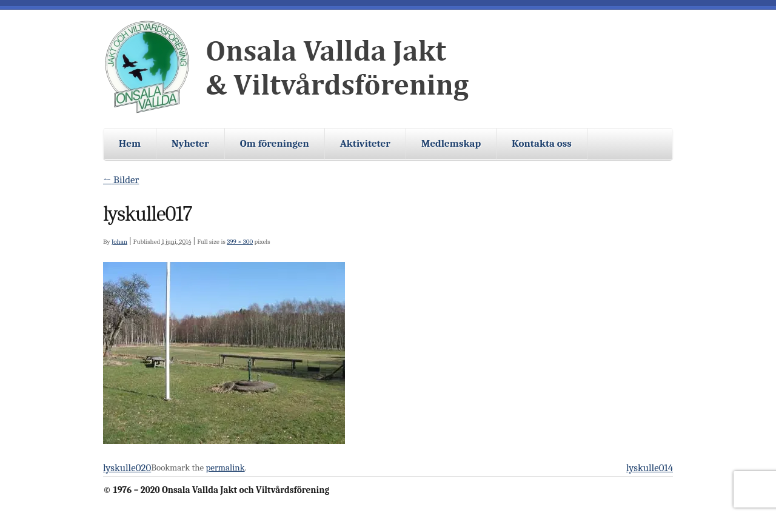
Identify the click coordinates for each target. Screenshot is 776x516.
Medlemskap (451, 143)
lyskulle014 (649, 468)
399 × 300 (240, 242)
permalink (225, 467)
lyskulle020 (127, 468)
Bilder (121, 180)
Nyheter (190, 143)
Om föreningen (274, 143)
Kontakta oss (542, 143)
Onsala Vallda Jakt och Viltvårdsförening (291, 67)
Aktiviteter (365, 143)
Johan (119, 242)
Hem (130, 143)
